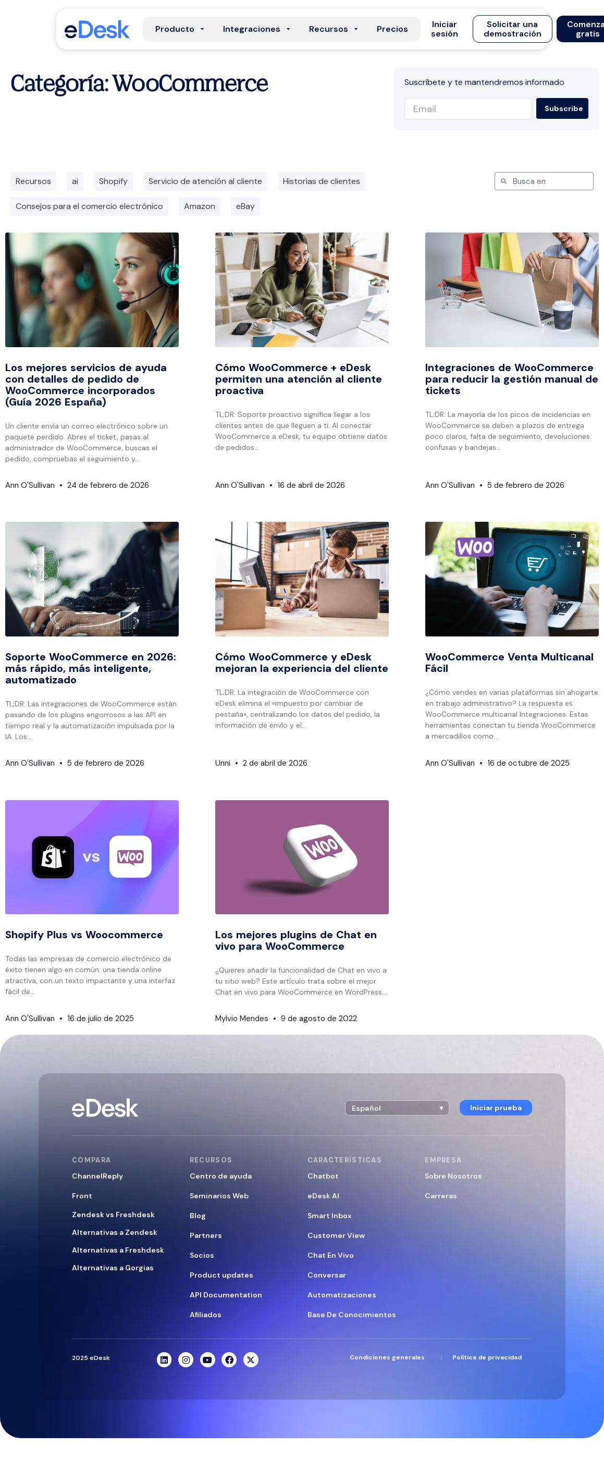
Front (82, 1195)
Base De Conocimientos (351, 1314)
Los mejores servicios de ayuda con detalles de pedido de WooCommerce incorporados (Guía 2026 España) (86, 385)
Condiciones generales (387, 1357)
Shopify (113, 181)
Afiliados (205, 1314)
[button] (445, 29)
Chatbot (323, 1176)
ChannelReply (97, 1176)
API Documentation (226, 1294)
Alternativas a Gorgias (113, 1267)
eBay (245, 206)
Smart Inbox (329, 1215)
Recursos (33, 181)
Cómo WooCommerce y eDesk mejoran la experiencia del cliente (301, 662)
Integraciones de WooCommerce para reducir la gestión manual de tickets (511, 379)
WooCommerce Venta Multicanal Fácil (509, 662)
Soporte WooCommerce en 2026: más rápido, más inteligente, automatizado (90, 668)
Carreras (441, 1195)
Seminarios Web (219, 1195)
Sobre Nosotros (453, 1176)
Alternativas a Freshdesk (118, 1250)
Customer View (336, 1235)
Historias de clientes (321, 181)
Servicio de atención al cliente (205, 181)
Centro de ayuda (221, 1176)
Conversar (326, 1275)
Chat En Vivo (330, 1255)
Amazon (199, 206)
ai (75, 181)
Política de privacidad (487, 1357)
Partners (206, 1235)
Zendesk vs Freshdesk (113, 1214)
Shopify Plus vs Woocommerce (84, 934)
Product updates (221, 1275)
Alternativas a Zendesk (114, 1232)
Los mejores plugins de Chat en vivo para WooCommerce (296, 940)
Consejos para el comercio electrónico (89, 206)
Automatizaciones (341, 1294)
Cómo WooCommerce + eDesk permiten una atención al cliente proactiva (298, 379)
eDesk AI (323, 1195)
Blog (198, 1215)
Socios (202, 1255)
